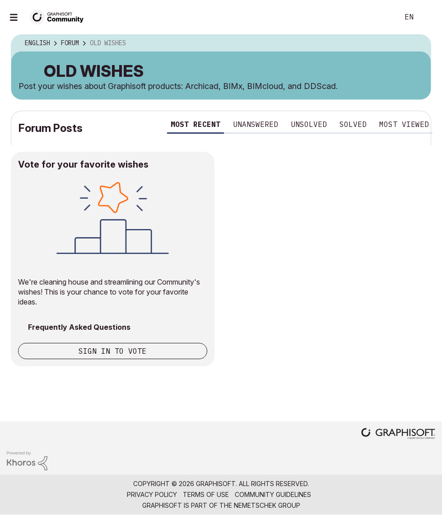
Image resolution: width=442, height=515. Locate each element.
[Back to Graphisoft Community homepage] (59, 16)
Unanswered (255, 124)
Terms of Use (206, 494)
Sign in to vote (112, 351)
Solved (353, 124)
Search (382, 17)
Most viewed (404, 124)
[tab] (195, 125)
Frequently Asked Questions (79, 327)
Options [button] (418, 43)
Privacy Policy (152, 494)
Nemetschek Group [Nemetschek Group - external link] (267, 505)
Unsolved (309, 124)
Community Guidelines (273, 494)
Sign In (427, 17)
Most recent (195, 124)
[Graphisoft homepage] (398, 434)
